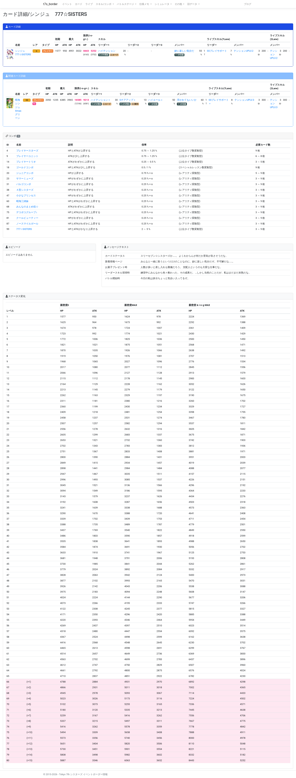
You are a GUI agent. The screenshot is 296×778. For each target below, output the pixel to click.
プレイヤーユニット (27, 156)
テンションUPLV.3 (244, 99)
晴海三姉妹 (22, 201)
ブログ (247, 4)
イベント (67, 4)
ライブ (89, 4)
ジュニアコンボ (24, 173)
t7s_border (50, 4)
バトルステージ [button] (126, 4)
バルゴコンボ (23, 184)
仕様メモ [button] (144, 4)
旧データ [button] (192, 4)
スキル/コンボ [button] (104, 4)
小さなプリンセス (26, 195)
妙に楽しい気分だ (184, 50)
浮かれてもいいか (187, 99)
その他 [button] (179, 4)
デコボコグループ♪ (26, 212)
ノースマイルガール (27, 223)
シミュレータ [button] (162, 4)
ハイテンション (106, 50)
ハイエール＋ (155, 99)
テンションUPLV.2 (243, 50)
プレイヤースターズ (27, 150)
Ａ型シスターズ (24, 189)
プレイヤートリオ (26, 161)
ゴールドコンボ (24, 167)
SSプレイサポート (217, 50)
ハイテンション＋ (100, 99)
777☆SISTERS (24, 229)
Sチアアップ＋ (127, 99)
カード (78, 4)
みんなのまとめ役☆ (27, 206)
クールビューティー (27, 218)
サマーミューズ (24, 178)
